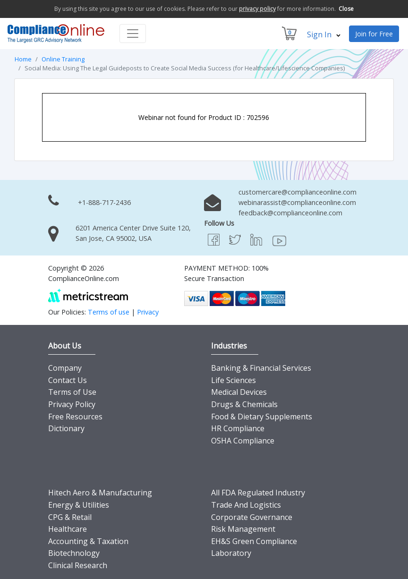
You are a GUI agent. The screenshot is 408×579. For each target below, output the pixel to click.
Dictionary (66, 428)
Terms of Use (72, 392)
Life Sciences (233, 380)
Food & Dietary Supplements (261, 416)
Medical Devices (239, 392)
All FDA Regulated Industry (258, 492)
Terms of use (108, 311)
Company (65, 368)
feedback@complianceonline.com (290, 212)
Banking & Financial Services (261, 368)
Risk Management (243, 529)
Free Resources (75, 416)
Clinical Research (77, 565)
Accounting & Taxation (88, 541)
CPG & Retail (70, 517)
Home (23, 59)
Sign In (323, 34)
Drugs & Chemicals (244, 404)
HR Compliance (237, 428)
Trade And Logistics (246, 505)
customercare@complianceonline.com (297, 191)
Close (346, 9)
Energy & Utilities (78, 505)
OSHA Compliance (242, 440)
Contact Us (67, 380)
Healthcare (67, 529)
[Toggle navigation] (132, 33)
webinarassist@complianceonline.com (297, 202)
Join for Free (374, 33)
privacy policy (257, 9)
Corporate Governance (251, 517)
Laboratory (231, 553)
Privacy (148, 311)
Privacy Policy (71, 404)
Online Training (63, 59)
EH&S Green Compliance (254, 541)
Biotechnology (74, 553)
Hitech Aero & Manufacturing (100, 492)
